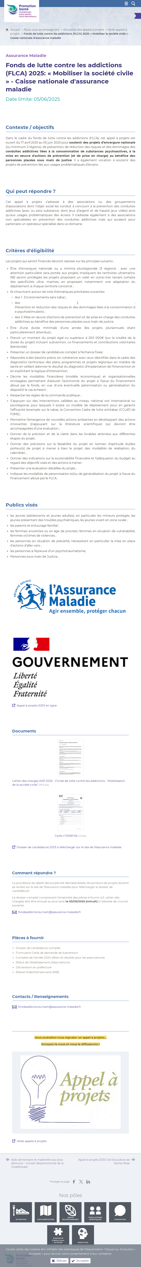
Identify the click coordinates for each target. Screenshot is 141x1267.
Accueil (15, 29)
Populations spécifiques (95, 1212)
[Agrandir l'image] (70, 597)
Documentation (45, 1212)
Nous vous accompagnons (41, 29)
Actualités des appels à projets (83, 29)
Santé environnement (70, 1212)
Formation (120, 1212)
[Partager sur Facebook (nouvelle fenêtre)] (74, 1182)
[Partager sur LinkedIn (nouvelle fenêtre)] (88, 1182)
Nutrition (21, 1212)
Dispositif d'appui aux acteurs (58, 1235)
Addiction (82, 1235)
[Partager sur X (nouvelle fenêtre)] (81, 1182)
